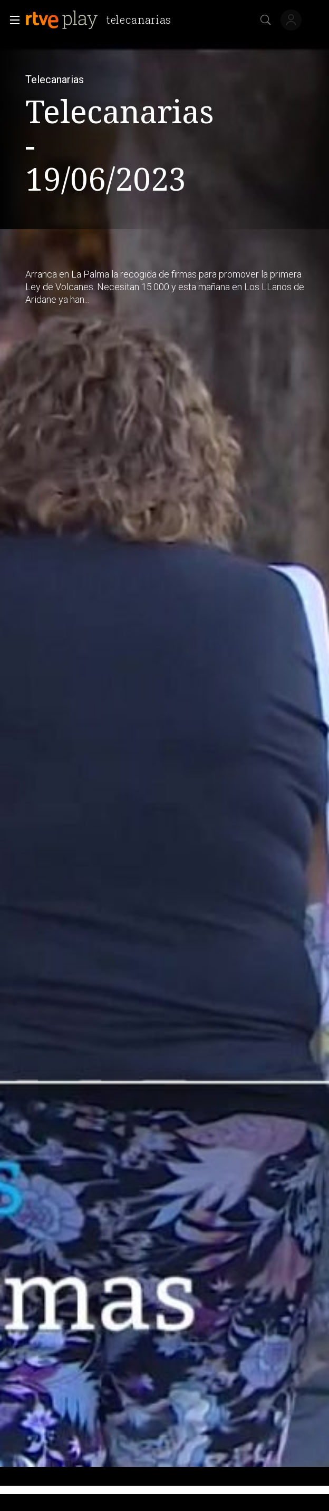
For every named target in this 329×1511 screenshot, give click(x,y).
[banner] (102, 20)
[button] (11, 20)
